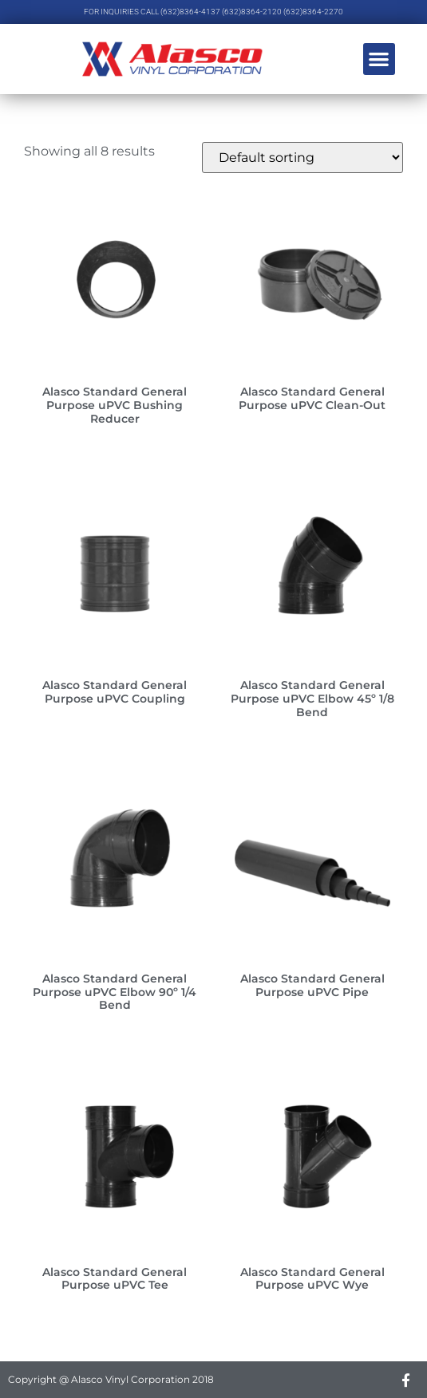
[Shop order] (302, 157)
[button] (379, 59)
